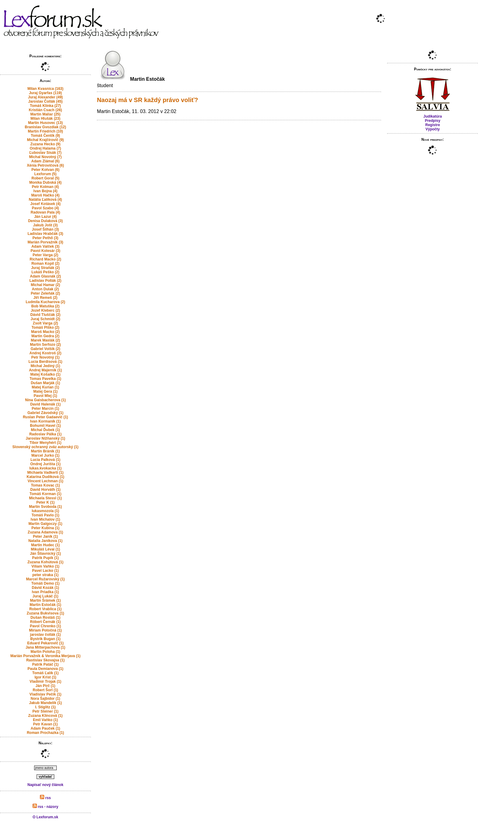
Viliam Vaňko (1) (45, 566)
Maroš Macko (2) (45, 332)
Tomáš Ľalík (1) (45, 673)
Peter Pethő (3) (46, 238)
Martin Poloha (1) (45, 652)
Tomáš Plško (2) (45, 327)
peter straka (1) (45, 575)
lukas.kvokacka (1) (45, 468)
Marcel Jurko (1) (45, 455)
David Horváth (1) (45, 489)
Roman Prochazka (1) (45, 733)
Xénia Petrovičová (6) (45, 165)
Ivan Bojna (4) (46, 191)
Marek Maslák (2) (45, 340)
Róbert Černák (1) (45, 622)
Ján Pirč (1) (45, 686)
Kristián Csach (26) (45, 110)
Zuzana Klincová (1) (45, 715)
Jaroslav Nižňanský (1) (45, 438)
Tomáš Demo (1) (45, 583)
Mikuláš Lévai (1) (45, 549)
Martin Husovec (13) (45, 123)
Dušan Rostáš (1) (45, 617)
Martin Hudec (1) (45, 545)
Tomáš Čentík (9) (45, 135)
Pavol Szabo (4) (45, 208)
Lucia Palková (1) (45, 460)
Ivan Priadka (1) (45, 592)
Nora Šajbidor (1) (45, 698)
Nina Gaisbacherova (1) (45, 400)
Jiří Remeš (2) (46, 298)
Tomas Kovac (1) (45, 485)
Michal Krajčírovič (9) (45, 140)
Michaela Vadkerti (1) (45, 472)
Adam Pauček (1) (45, 728)
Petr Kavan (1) (45, 724)
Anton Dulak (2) (45, 289)
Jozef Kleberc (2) (45, 310)
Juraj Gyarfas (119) (45, 93)
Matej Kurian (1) (45, 387)
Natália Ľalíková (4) (45, 199)
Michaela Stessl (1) (45, 498)
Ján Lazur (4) (45, 216)
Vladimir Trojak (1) (45, 681)
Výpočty (433, 129)
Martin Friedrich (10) (45, 131)
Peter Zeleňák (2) (45, 293)
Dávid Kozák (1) (45, 588)
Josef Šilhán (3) (45, 229)
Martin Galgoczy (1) (45, 524)
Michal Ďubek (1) (45, 430)
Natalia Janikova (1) (45, 541)
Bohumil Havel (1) (45, 425)
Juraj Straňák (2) (45, 268)
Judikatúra (432, 116)
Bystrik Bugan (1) (45, 639)
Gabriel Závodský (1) (45, 413)
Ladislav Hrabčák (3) (45, 234)
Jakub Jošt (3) (45, 225)
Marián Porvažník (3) (45, 242)
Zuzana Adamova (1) (45, 532)
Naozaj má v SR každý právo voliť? (147, 100)
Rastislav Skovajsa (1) (45, 660)
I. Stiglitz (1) (45, 707)
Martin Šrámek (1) (45, 600)
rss (45, 798)
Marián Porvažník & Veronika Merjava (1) (45, 656)
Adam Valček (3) (45, 246)
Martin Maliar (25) (45, 114)
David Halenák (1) (45, 404)
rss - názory (46, 807)
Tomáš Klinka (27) (45, 106)
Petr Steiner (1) (45, 711)
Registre (432, 125)
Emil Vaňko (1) (45, 720)
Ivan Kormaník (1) (45, 421)
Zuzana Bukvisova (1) (45, 613)
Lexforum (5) (45, 174)
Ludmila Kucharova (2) (45, 302)
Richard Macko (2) (45, 259)
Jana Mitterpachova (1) (45, 647)
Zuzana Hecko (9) (45, 144)
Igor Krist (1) (45, 677)
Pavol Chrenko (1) (45, 626)
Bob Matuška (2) (45, 306)
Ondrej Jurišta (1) (45, 464)
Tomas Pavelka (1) (45, 379)
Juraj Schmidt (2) (45, 319)
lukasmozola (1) (45, 511)
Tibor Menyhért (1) (45, 443)
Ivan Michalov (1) (45, 519)
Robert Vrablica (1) (45, 609)
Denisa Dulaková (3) (45, 221)
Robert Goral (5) (45, 178)
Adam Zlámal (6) (45, 161)
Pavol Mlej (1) (45, 396)
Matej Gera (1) (45, 391)
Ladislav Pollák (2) (46, 280)
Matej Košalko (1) (45, 374)
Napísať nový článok (45, 785)
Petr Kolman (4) (45, 187)
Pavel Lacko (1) (45, 570)
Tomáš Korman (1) (45, 494)
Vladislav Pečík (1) (46, 694)
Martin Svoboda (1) (45, 507)
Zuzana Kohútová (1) (45, 562)
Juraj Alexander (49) (45, 97)
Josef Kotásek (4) (45, 204)
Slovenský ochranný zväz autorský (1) (45, 447)
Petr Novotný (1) (45, 357)
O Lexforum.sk (45, 817)
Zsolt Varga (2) (45, 323)
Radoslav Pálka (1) (45, 434)
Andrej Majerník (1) (45, 370)
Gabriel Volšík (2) (45, 349)
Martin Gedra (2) (45, 336)
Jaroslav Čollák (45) (45, 101)
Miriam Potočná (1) (45, 630)
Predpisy (433, 121)
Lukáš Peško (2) (45, 272)
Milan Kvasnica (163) (45, 89)
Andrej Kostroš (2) (46, 353)
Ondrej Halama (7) (45, 148)
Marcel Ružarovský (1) (45, 579)
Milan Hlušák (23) (45, 118)
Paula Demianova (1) (45, 669)
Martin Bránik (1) (45, 451)
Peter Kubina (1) (45, 528)
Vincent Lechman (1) (45, 481)
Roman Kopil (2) (45, 263)
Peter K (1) (45, 502)
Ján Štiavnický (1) (45, 553)
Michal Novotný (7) (45, 157)
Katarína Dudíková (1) (45, 477)
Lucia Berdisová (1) (45, 361)
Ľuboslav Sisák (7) (45, 152)
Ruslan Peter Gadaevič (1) (45, 417)
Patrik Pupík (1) (45, 558)
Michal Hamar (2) (45, 285)
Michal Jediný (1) (45, 366)
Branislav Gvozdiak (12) (45, 127)
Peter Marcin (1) (45, 408)
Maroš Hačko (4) (45, 195)
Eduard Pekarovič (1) (45, 643)
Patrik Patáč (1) (45, 664)
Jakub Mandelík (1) (45, 703)
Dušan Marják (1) (45, 383)
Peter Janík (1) (45, 536)
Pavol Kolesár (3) (45, 251)
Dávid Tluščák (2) (45, 315)
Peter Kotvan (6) (45, 170)
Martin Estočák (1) (45, 605)
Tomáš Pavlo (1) (45, 515)
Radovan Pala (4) (45, 212)
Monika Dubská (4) (45, 182)
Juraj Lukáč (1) (46, 596)
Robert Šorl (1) (45, 690)
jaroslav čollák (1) (45, 634)
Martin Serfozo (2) (45, 344)
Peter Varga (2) (45, 255)
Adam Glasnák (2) (45, 276)
